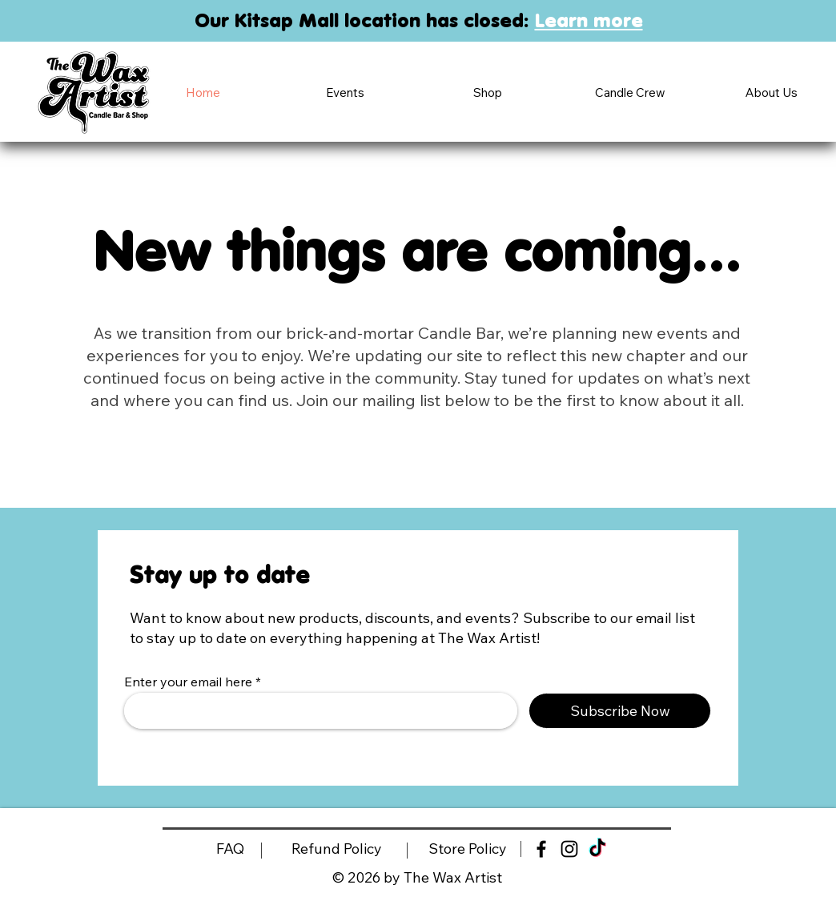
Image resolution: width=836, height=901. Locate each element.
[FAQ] (230, 849)
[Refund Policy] (337, 849)
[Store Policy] (468, 849)
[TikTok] (597, 849)
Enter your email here (188, 681)
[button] (345, 92)
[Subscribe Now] (620, 711)
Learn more (589, 20)
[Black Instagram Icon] (569, 849)
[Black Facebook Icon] (541, 849)
